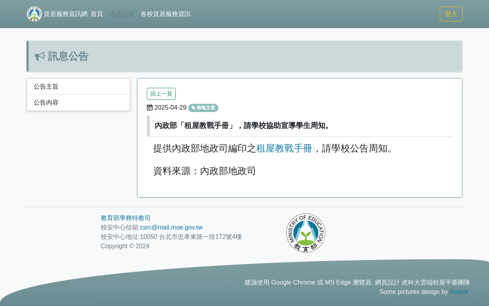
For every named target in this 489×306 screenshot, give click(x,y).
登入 (451, 14)
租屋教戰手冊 (284, 148)
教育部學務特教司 (126, 218)
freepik (459, 291)
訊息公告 (121, 14)
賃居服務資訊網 (57, 14)
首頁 (97, 14)
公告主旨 (46, 86)
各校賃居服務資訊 (166, 14)
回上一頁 (161, 94)
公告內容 (46, 102)
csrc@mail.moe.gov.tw (171, 227)
